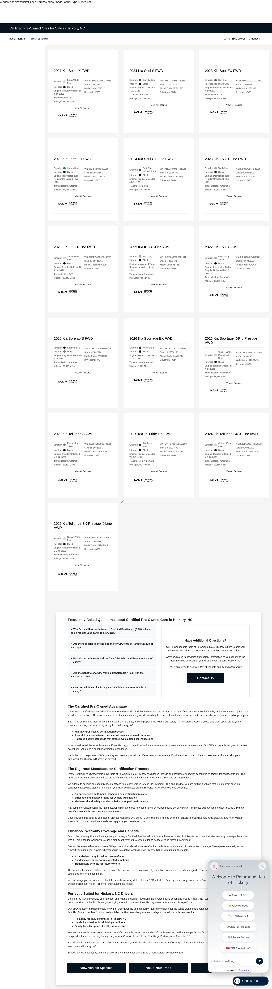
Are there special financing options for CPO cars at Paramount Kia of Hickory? (112, 645)
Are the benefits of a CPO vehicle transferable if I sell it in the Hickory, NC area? (107, 675)
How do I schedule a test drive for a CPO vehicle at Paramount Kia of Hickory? (112, 660)
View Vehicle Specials (96, 968)
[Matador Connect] (238, 916)
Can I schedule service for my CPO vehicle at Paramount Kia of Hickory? (108, 689)
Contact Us (205, 678)
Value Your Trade (158, 968)
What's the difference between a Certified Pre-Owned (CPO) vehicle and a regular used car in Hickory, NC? (111, 631)
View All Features (83, 108)
